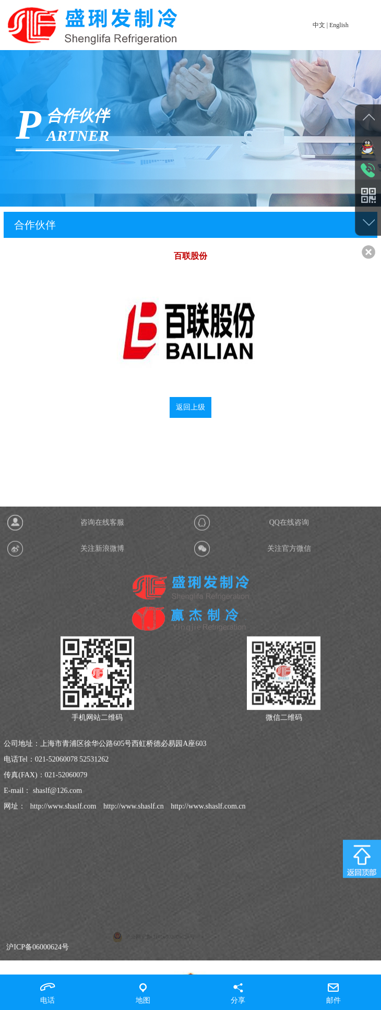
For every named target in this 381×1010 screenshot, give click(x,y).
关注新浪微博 (102, 758)
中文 (319, 25)
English (339, 25)
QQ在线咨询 (289, 732)
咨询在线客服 (102, 732)
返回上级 (190, 416)
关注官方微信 (289, 758)
